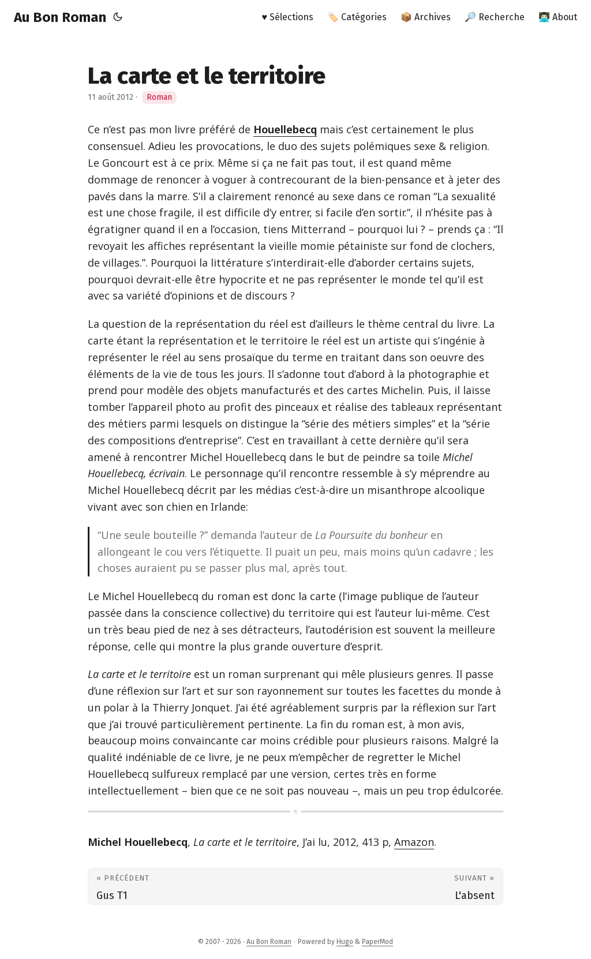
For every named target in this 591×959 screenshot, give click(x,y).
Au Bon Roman (60, 17)
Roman (159, 97)
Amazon (414, 842)
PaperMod (377, 942)
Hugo (344, 942)
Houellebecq (285, 129)
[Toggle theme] (118, 17)
